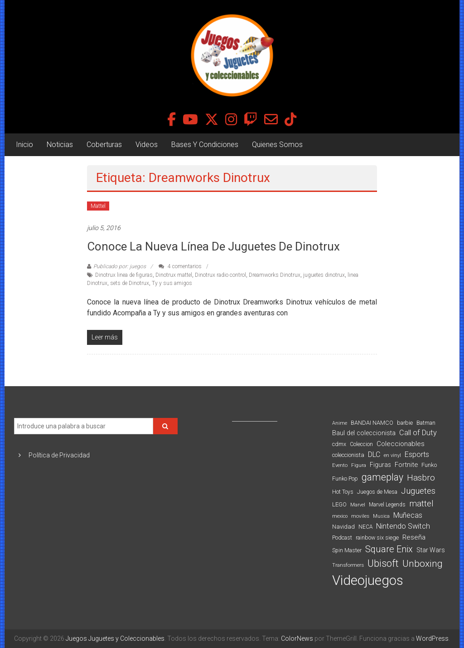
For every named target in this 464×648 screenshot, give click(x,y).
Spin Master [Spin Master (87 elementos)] (347, 550)
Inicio (24, 144)
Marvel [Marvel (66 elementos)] (357, 505)
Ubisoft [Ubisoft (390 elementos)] (383, 563)
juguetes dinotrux (324, 275)
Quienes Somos (277, 144)
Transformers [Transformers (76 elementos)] (348, 565)
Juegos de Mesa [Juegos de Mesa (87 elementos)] (377, 492)
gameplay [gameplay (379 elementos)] (382, 477)
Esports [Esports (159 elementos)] (417, 454)
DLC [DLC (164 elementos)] (374, 454)
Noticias (60, 144)
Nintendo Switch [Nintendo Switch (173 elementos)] (403, 526)
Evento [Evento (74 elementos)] (340, 465)
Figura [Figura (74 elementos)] (358, 465)
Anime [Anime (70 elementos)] (339, 423)
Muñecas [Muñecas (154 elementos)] (407, 515)
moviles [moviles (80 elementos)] (360, 516)
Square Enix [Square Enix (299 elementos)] (389, 549)
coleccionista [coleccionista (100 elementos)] (348, 455)
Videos (146, 144)
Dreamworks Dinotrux (274, 275)
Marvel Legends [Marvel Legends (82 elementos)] (387, 504)
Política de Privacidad (59, 455)
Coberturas (104, 144)
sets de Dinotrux (129, 283)
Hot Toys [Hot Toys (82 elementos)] (342, 492)
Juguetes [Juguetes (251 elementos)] (418, 491)
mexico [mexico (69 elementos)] (340, 516)
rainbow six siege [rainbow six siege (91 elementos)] (377, 537)
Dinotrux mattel (173, 275)
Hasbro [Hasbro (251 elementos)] (421, 478)
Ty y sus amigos (172, 283)
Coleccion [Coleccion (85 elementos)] (361, 444)
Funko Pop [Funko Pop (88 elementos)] (345, 479)
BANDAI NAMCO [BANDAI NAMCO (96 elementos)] (372, 422)
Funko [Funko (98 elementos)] (429, 464)
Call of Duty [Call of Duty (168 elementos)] (418, 432)
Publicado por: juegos (119, 266)
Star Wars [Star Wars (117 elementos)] (430, 550)
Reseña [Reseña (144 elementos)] (413, 537)
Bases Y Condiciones (204, 144)
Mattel (98, 206)
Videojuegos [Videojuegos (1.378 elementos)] (367, 580)
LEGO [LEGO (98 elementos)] (339, 504)
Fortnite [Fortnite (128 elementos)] (406, 465)
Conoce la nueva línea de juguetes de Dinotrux (213, 246)
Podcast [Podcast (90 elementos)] (342, 537)
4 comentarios (180, 266)
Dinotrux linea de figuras (124, 275)
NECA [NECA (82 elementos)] (365, 527)
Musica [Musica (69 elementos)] (381, 516)
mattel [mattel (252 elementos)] (421, 504)
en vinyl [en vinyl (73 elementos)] (392, 455)
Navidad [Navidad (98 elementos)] (343, 526)
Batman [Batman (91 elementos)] (425, 422)
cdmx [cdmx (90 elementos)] (339, 444)
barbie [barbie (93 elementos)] (405, 422)
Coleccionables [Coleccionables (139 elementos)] (401, 444)
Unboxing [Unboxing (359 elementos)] (422, 563)
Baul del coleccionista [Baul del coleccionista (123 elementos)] (364, 433)
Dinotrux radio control (220, 275)
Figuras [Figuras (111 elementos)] (380, 464)
